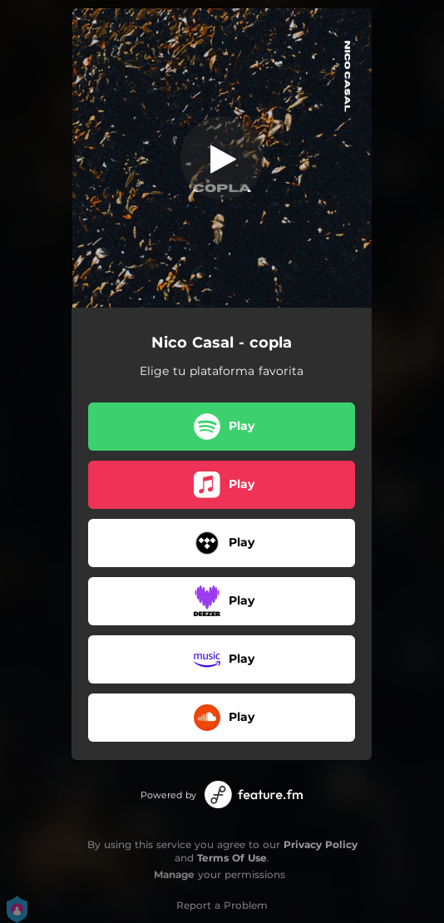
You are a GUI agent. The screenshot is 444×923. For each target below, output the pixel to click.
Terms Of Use (232, 857)
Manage (174, 874)
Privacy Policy (321, 844)
